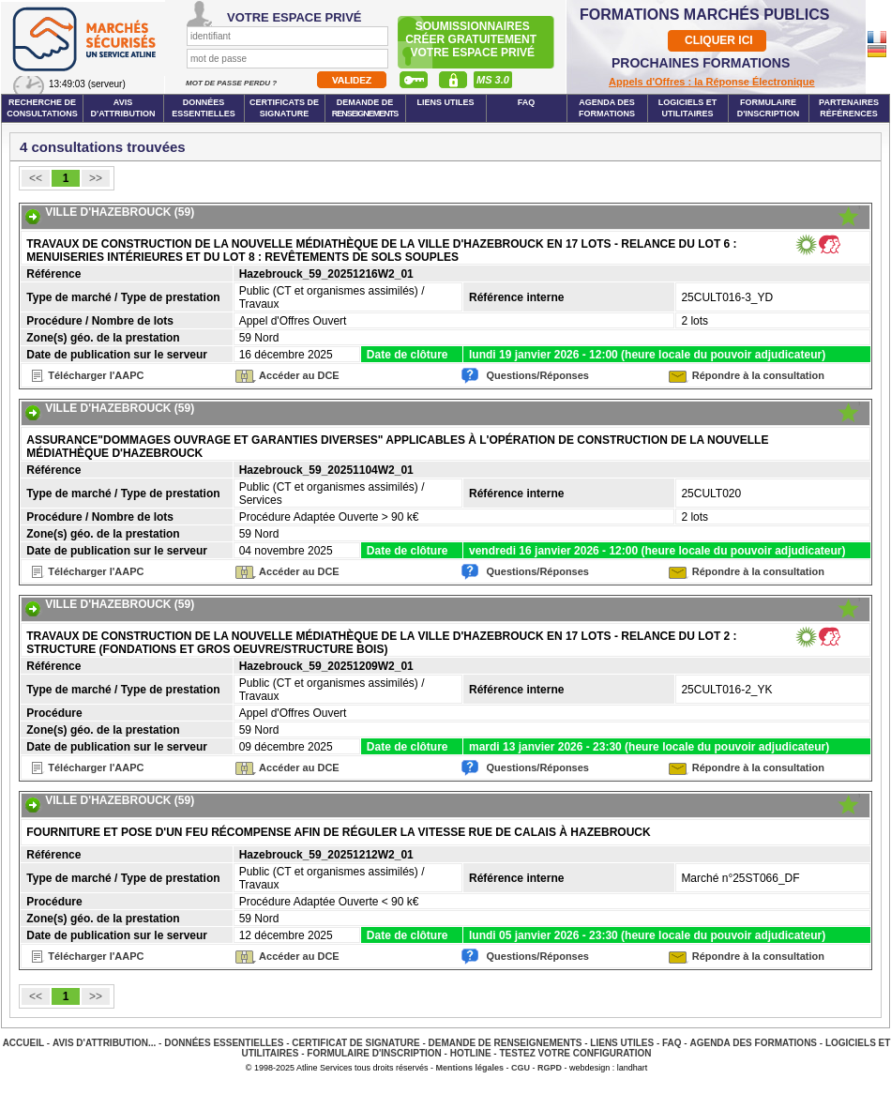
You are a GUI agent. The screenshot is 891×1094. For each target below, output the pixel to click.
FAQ (527, 102)
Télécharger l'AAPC (95, 375)
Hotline (470, 1053)
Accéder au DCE (299, 375)
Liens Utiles (445, 102)
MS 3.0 (492, 79)
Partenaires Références (849, 108)
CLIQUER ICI (719, 40)
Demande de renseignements (505, 1043)
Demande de (365, 108)
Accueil (23, 1043)
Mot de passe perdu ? (232, 83)
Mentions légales (470, 1067)
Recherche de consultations (42, 108)
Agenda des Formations (753, 1043)
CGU (520, 1067)
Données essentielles (203, 108)
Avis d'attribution (123, 108)
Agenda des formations (607, 108)
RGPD (549, 1067)
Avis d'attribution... (104, 1043)
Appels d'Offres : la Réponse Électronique (712, 81)
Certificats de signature (284, 108)
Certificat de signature (355, 1043)
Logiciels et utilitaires (687, 108)
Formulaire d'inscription (768, 108)
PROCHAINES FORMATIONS (701, 62)
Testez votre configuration (575, 1053)
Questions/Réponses (538, 375)
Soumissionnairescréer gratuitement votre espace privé (472, 39)
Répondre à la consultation (758, 375)
